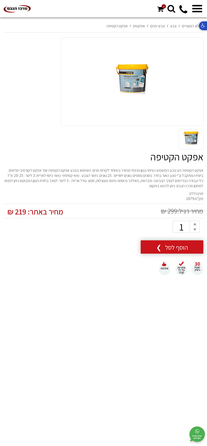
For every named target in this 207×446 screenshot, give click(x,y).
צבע (173, 26)
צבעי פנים (157, 26)
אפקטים (139, 26)
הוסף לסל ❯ (172, 247)
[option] (132, 82)
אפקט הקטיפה (117, 26)
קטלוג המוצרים (192, 26)
